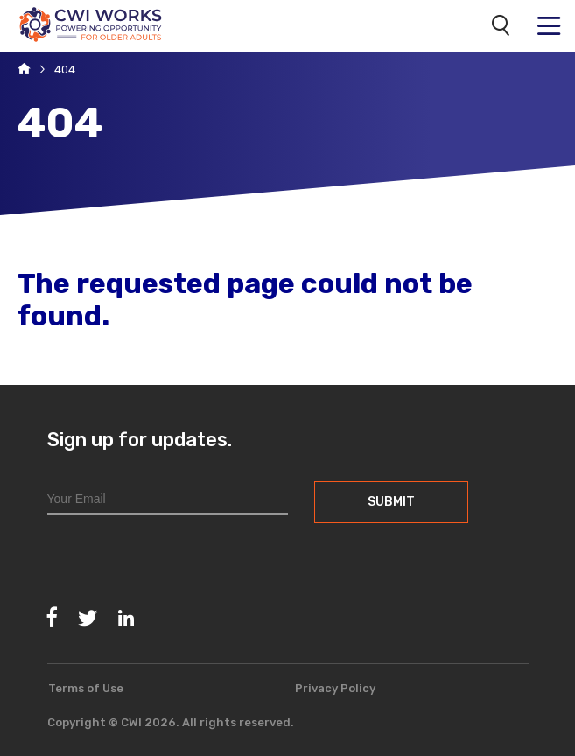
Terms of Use (85, 688)
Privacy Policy (335, 688)
